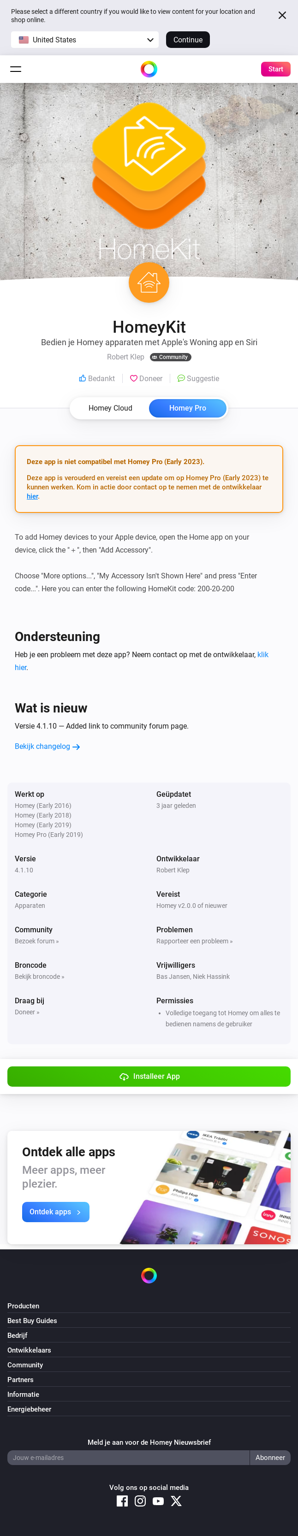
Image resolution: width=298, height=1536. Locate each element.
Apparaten (30, 905)
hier (32, 496)
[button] (85, 39)
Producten (23, 1306)
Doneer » (27, 1012)
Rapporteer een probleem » (194, 941)
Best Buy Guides (32, 1321)
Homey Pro (187, 408)
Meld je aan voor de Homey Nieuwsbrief (149, 1442)
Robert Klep (173, 870)
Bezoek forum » (37, 941)
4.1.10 (24, 870)
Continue (188, 39)
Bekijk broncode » (40, 976)
